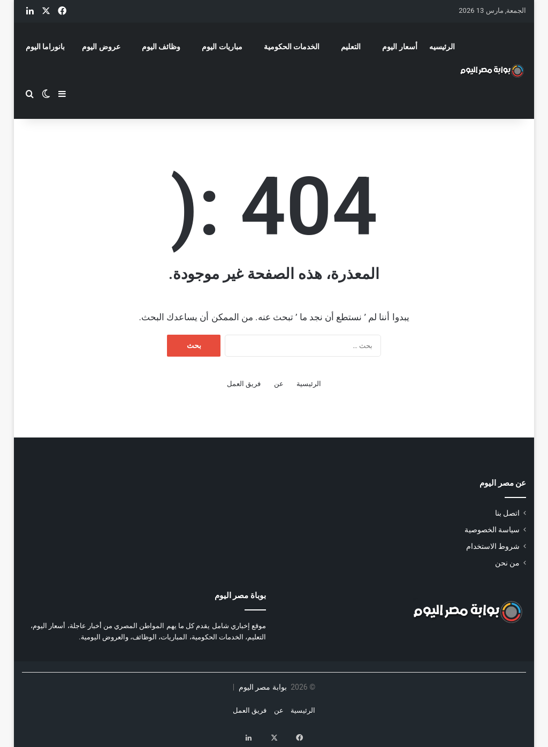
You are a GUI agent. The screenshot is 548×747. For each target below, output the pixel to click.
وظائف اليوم (161, 46)
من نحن (507, 563)
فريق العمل (244, 384)
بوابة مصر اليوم (261, 687)
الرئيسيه (442, 46)
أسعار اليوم (399, 46)
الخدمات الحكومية (291, 46)
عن (279, 384)
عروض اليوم (101, 46)
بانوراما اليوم (45, 46)
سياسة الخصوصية (492, 529)
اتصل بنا (507, 513)
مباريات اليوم (222, 46)
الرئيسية (308, 384)
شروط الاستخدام (493, 546)
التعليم (351, 46)
